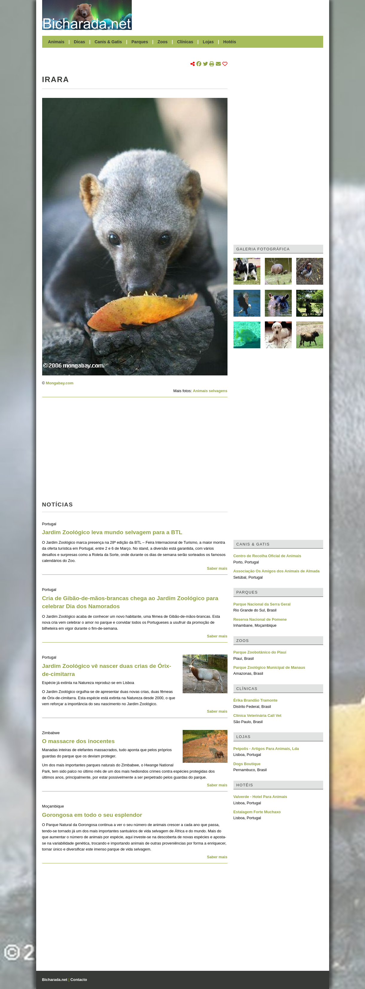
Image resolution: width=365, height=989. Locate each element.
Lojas (208, 41)
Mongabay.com (59, 383)
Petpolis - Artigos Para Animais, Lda (266, 748)
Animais (56, 41)
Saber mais (217, 568)
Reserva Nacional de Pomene (260, 619)
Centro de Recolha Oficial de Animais (267, 556)
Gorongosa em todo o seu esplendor (92, 815)
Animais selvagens (210, 391)
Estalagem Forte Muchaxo (257, 812)
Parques (140, 41)
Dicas (79, 41)
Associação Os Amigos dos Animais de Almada (276, 571)
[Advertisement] (230, 15)
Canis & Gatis (108, 41)
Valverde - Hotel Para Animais (260, 796)
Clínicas (185, 41)
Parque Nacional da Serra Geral (262, 604)
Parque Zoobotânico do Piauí (259, 652)
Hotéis (229, 41)
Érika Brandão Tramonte (255, 700)
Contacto (79, 979)
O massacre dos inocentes (78, 741)
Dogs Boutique (247, 764)
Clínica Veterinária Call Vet (257, 715)
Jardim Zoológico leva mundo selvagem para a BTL (112, 532)
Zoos (163, 41)
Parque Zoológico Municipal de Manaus (269, 667)
